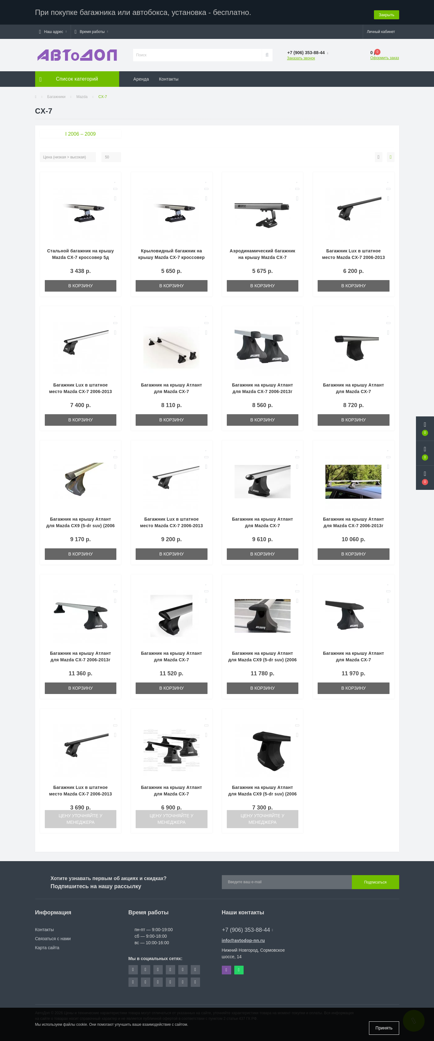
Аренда (141, 76)
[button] (53, 29)
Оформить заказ (384, 55)
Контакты (169, 76)
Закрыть (386, 10)
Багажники (56, 94)
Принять (384, 1027)
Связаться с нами (53, 935)
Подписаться (375, 879)
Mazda (81, 94)
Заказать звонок (301, 55)
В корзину (80, 282)
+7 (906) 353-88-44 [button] (247, 927)
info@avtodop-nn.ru (243, 937)
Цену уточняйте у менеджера (80, 816)
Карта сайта (47, 944)
